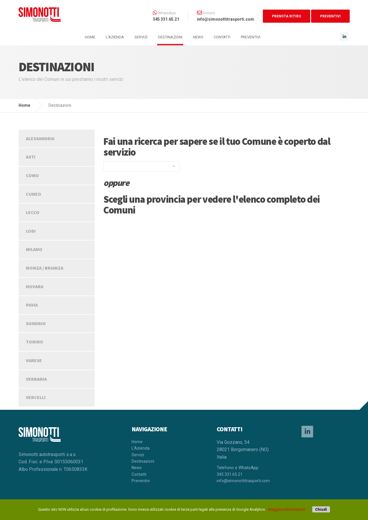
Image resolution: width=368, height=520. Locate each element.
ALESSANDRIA (40, 138)
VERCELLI (36, 397)
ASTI (30, 157)
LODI (31, 231)
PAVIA (32, 305)
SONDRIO (36, 323)
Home (24, 105)
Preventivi (250, 37)
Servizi (141, 37)
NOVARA (34, 286)
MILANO (34, 249)
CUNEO (33, 194)
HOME (90, 37)
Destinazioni (170, 37)
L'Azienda (115, 37)
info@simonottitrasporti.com (243, 480)
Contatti (222, 37)
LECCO (33, 212)
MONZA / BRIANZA (44, 268)
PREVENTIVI (330, 16)
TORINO (34, 342)
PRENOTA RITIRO (286, 16)
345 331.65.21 (230, 474)
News (198, 37)
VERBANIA (36, 379)
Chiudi (321, 509)
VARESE (34, 360)
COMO (32, 175)
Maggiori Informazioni (286, 509)
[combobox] (141, 166)
